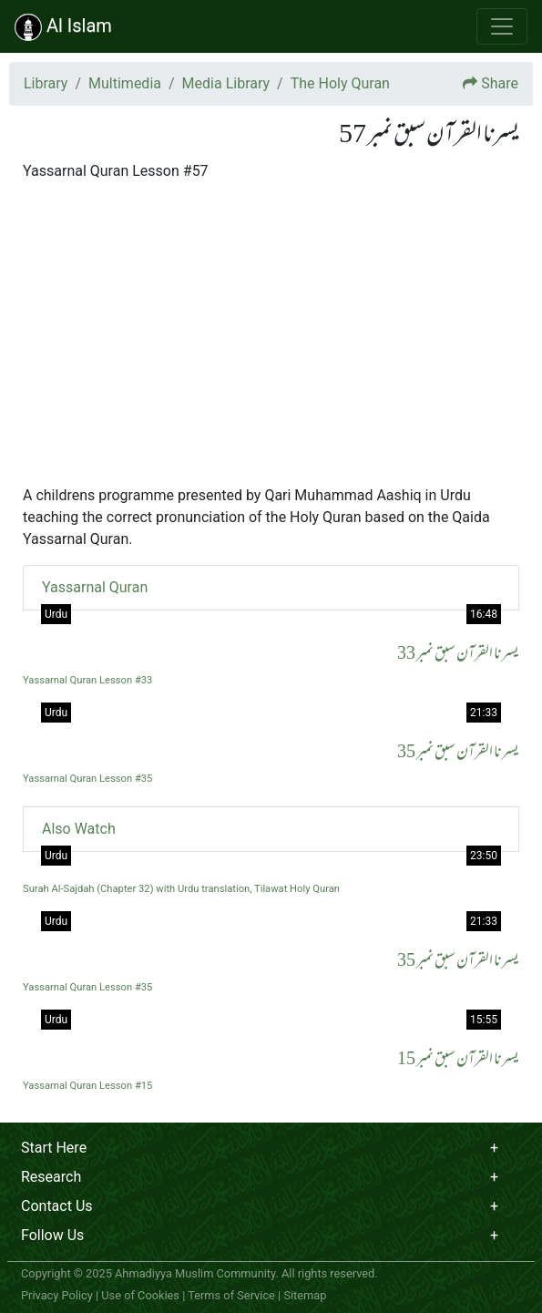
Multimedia (124, 83)
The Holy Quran (340, 83)
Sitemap (304, 1295)
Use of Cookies (140, 1295)
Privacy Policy (57, 1295)
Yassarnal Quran (95, 587)
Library (45, 83)
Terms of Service (231, 1295)
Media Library (226, 83)
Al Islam (63, 27)
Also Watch (79, 828)
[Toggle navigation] (501, 26)
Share (499, 83)
